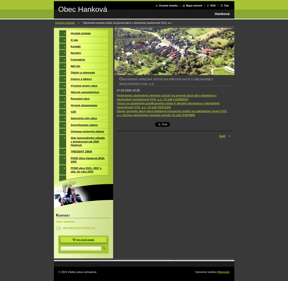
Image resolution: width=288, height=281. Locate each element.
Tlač (226, 5)
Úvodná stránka (168, 5)
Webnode (224, 272)
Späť (222, 136)
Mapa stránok (194, 5)
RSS (213, 5)
